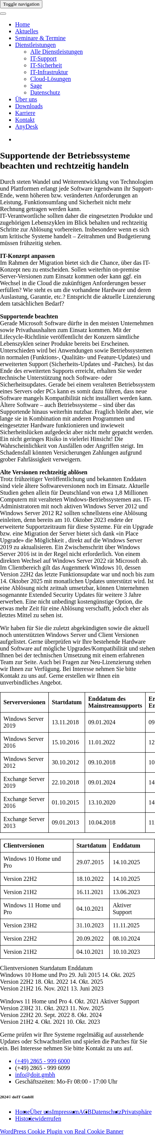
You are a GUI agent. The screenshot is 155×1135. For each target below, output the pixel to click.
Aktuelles (26, 31)
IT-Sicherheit (46, 65)
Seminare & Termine (40, 38)
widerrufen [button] (48, 1118)
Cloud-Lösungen (50, 79)
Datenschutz (45, 92)
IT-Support (43, 58)
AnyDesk (26, 126)
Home (22, 24)
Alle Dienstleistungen (56, 51)
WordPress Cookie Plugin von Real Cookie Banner (62, 1131)
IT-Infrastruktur (49, 72)
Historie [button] (25, 1118)
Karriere (25, 113)
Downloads (29, 106)
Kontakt (25, 119)
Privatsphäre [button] (136, 1112)
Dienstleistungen (35, 45)
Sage (36, 85)
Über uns (26, 99)
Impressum (65, 1112)
